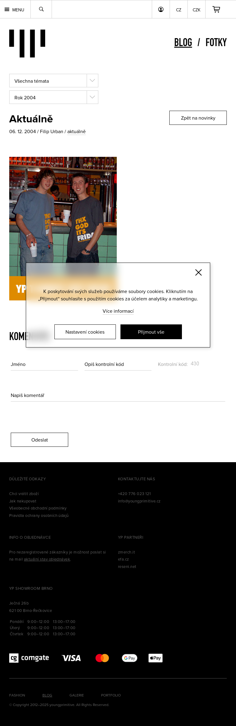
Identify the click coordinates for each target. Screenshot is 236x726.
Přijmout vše (151, 331)
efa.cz (123, 559)
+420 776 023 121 (134, 493)
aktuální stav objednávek (47, 559)
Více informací (118, 310)
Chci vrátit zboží (24, 493)
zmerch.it (126, 552)
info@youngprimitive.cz (139, 501)
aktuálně (76, 131)
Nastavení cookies (84, 331)
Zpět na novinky (198, 117)
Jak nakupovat (22, 501)
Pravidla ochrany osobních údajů (39, 515)
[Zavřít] (198, 272)
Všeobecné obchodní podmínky (38, 508)
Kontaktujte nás (136, 479)
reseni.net (127, 566)
